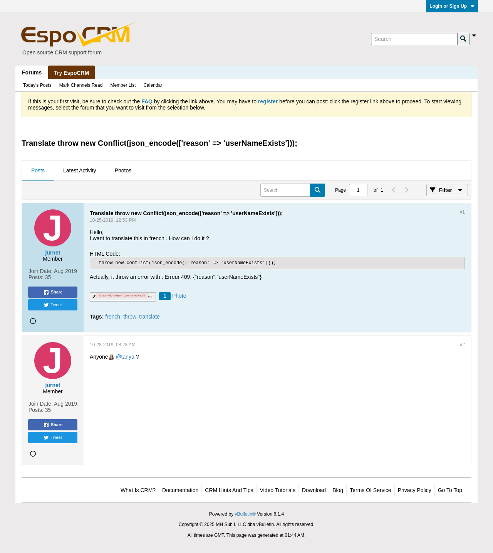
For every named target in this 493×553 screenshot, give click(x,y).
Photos (123, 170)
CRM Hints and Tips (229, 490)
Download (314, 490)
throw (129, 317)
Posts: (36, 277)
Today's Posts (37, 85)
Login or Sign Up (452, 6)
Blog (337, 490)
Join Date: (41, 271)
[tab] (38, 171)
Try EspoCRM (71, 73)
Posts (38, 170)
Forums (32, 72)
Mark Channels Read (81, 85)
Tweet (53, 305)
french (112, 317)
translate (149, 317)
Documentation (180, 490)
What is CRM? (138, 490)
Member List (123, 85)
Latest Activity (79, 170)
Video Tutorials (277, 490)
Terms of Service (370, 490)
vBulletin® (245, 514)
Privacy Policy (414, 490)
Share (53, 292)
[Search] (414, 39)
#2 (462, 344)
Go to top (450, 490)
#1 (462, 212)
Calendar (152, 85)
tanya (127, 357)
